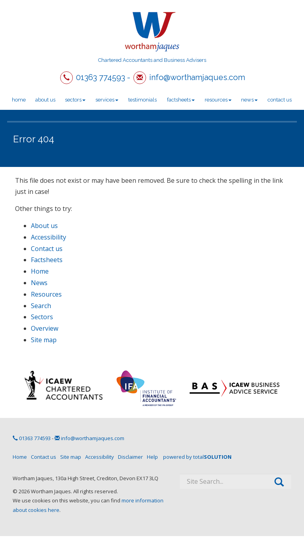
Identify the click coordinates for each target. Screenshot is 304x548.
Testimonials (142, 100)
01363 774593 (100, 77)
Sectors (75, 100)
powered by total (197, 456)
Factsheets (181, 100)
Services (106, 100)
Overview (44, 328)
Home (19, 100)
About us (45, 100)
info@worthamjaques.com (197, 77)
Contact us (280, 100)
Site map (44, 339)
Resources (218, 100)
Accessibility (48, 237)
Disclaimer (130, 456)
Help (152, 456)
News (249, 100)
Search (41, 305)
